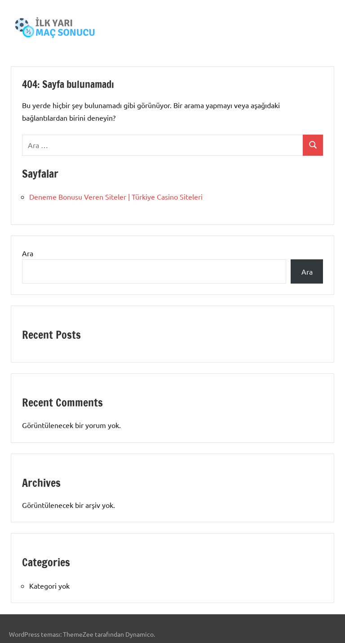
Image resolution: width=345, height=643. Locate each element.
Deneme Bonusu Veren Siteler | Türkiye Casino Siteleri (116, 196)
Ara (27, 253)
